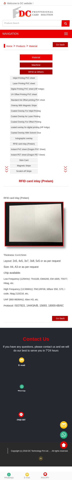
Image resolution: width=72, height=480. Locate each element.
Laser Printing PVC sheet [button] (24, 86)
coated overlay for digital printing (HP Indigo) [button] (25, 129)
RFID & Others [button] (36, 75)
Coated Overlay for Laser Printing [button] (25, 118)
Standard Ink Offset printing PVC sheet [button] (25, 102)
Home (10, 50)
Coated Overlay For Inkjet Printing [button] (25, 113)
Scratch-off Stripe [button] (24, 171)
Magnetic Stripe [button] (24, 166)
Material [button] (36, 61)
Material (33, 50)
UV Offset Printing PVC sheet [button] (24, 97)
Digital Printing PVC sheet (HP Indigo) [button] (25, 92)
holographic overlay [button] (24, 139)
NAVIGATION (10, 33)
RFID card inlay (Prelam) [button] (24, 145)
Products (21, 50)
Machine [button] (36, 69)
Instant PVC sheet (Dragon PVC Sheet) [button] (25, 150)
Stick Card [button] (24, 160)
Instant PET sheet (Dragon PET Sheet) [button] (25, 155)
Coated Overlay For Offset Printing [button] (25, 123)
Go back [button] (59, 49)
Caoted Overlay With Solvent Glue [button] (25, 134)
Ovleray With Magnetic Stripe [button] (24, 108)
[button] (7, 169)
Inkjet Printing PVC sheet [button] (24, 81)
